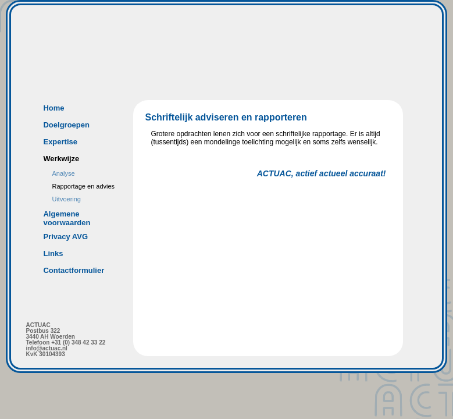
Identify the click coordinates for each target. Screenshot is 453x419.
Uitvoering (66, 199)
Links (53, 253)
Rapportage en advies (83, 186)
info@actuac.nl (46, 348)
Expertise (60, 141)
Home (53, 108)
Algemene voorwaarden (66, 218)
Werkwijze (61, 158)
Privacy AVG (65, 236)
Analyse (63, 173)
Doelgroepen (66, 124)
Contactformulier (73, 270)
